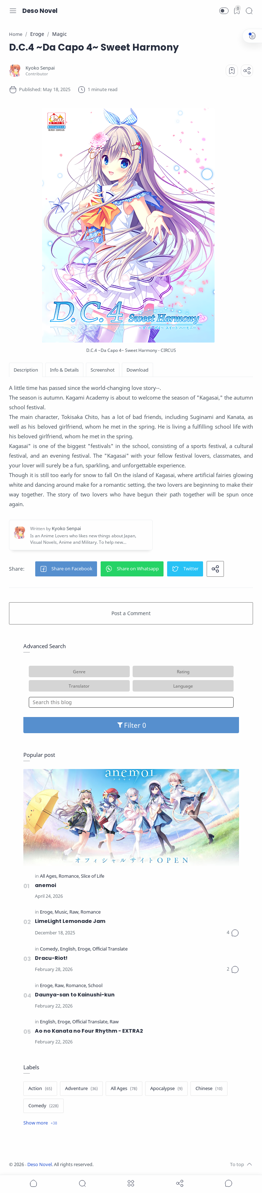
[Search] (249, 11)
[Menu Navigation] (13, 11)
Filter (131, 725)
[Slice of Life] (92, 876)
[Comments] (233, 933)
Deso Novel (40, 10)
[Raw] (74, 912)
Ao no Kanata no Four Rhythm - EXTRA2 (89, 1030)
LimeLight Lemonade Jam (70, 921)
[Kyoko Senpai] (40, 68)
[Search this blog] (131, 702)
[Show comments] (229, 1183)
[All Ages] (49, 876)
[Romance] (69, 876)
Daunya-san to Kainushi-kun (75, 994)
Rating (183, 671)
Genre (79, 671)
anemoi (45, 885)
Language (183, 686)
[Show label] (40, 1123)
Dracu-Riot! (51, 958)
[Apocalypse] (166, 1088)
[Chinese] (208, 1088)
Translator (79, 686)
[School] (95, 985)
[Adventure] (81, 1088)
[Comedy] (49, 949)
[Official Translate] (110, 949)
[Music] (61, 912)
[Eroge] (47, 912)
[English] (68, 949)
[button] (224, 11)
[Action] (40, 1088)
